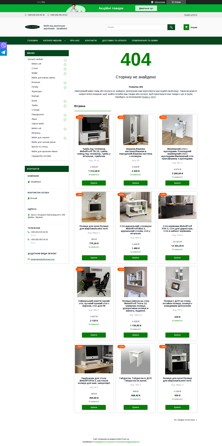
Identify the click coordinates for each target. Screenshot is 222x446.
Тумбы (35, 105)
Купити (94, 183)
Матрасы (36, 133)
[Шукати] (171, 27)
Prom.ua (125, 439)
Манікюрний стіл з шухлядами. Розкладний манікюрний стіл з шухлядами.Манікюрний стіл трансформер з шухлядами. (177, 154)
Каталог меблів (52, 40)
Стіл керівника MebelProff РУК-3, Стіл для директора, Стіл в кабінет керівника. (177, 228)
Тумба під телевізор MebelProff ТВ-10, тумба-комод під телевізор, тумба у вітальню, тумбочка (93, 152)
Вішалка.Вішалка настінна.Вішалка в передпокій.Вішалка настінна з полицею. (135, 152)
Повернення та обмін (145, 40)
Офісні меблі (38, 123)
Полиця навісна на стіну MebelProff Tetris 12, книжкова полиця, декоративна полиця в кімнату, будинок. (135, 306)
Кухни (34, 101)
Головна (33, 40)
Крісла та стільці (40, 147)
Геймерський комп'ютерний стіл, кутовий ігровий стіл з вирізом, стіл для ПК (94, 303)
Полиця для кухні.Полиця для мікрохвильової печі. (94, 227)
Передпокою (38, 114)
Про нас (75, 40)
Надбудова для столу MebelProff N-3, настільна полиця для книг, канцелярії (94, 380)
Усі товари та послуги (184, 420)
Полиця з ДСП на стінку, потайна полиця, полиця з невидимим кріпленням (177, 303)
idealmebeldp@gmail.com (42, 259)
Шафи (34, 73)
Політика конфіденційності (128, 442)
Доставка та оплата (114, 40)
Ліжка (34, 119)
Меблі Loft (36, 64)
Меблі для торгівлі (40, 137)
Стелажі (35, 110)
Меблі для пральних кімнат (45, 151)
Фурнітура (37, 91)
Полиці (35, 87)
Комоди (35, 96)
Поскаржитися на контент (104, 442)
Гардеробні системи (41, 156)
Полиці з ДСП (149, 97)
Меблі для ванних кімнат (43, 77)
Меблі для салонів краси (44, 142)
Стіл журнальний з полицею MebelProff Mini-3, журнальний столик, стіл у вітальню (136, 230)
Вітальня (36, 82)
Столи (35, 68)
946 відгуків (160, 2)
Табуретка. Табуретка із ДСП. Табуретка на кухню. (135, 379)
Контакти (91, 40)
